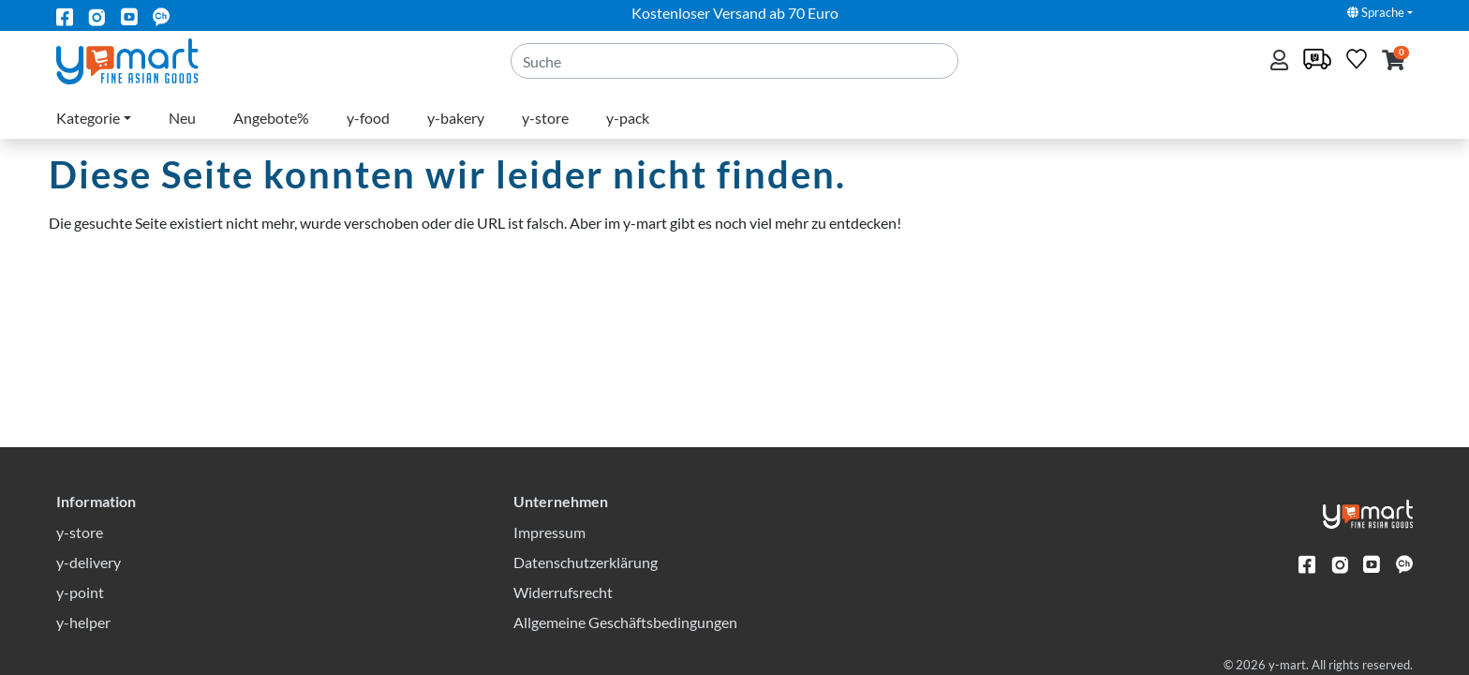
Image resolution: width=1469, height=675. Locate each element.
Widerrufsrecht (563, 592)
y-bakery (455, 118)
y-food (368, 118)
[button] (1393, 61)
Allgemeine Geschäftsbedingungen (625, 622)
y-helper (83, 622)
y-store (545, 118)
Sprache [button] (1375, 12)
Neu (182, 118)
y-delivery (88, 562)
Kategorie (88, 118)
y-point (80, 592)
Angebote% (271, 118)
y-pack (627, 118)
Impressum (549, 532)
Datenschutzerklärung (585, 562)
